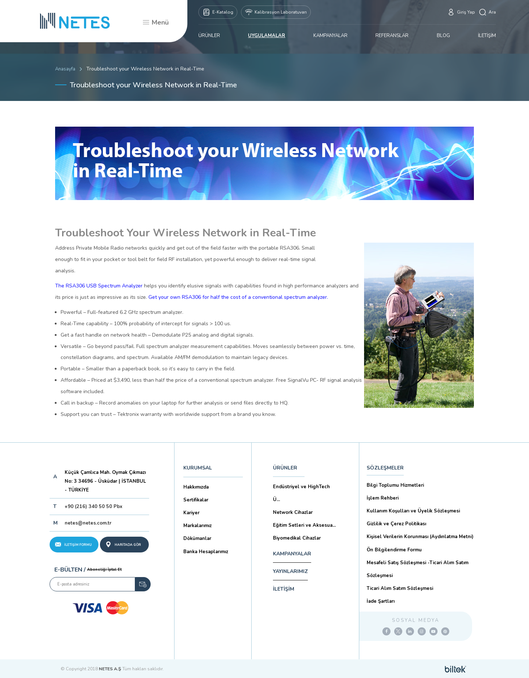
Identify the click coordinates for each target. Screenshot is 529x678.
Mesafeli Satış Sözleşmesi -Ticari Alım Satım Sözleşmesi (417, 569)
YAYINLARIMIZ (290, 571)
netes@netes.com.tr (88, 523)
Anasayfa (65, 69)
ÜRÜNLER (209, 35)
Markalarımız (197, 525)
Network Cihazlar (293, 512)
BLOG (443, 35)
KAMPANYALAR (330, 35)
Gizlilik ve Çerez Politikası (396, 524)
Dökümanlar (197, 538)
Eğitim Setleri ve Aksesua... (304, 525)
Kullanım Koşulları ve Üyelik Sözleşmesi (413, 511)
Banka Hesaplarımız (205, 551)
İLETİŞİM (487, 35)
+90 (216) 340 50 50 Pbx (93, 506)
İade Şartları (381, 601)
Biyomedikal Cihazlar (297, 538)
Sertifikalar (195, 500)
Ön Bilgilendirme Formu (394, 550)
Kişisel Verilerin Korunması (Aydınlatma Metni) (420, 536)
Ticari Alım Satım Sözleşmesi (400, 588)
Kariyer (191, 513)
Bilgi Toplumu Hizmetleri (395, 485)
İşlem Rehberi (383, 498)
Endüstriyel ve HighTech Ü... (301, 493)
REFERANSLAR (392, 35)
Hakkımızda (196, 487)
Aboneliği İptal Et (104, 569)
